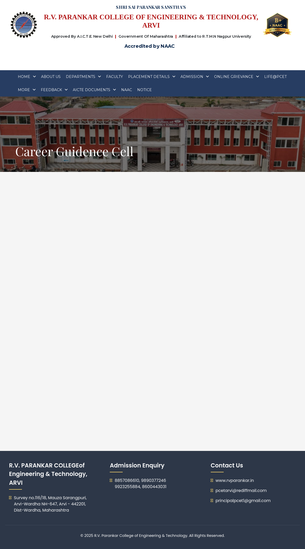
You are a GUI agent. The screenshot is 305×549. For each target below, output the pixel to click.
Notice (144, 89)
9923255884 (127, 487)
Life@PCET (275, 76)
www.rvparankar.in (234, 480)
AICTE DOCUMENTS (91, 89)
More (24, 89)
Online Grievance (233, 76)
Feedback (51, 89)
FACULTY (114, 76)
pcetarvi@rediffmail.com (241, 491)
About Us (51, 76)
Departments (80, 76)
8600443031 (154, 487)
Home (24, 76)
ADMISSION (192, 76)
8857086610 (127, 480)
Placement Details (149, 76)
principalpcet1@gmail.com (243, 501)
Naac (126, 89)
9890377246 (153, 480)
